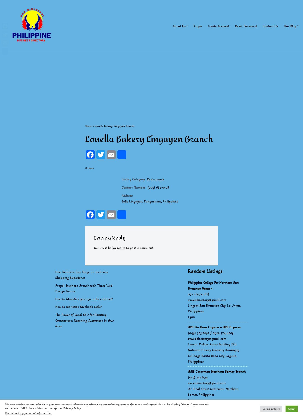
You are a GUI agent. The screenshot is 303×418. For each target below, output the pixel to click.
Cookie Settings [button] (271, 408)
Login (198, 26)
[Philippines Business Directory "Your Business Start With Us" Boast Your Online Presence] (32, 26)
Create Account (218, 26)
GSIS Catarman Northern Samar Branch (217, 372)
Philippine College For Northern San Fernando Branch (213, 285)
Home (88, 126)
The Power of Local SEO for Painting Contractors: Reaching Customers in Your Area (84, 320)
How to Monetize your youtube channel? (84, 299)
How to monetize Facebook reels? (78, 307)
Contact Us (270, 26)
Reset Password (246, 26)
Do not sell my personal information (28, 413)
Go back (89, 168)
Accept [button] (291, 408)
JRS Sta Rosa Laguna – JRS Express (214, 327)
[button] (187, 26)
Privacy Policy (72, 408)
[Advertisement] (151, 81)
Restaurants (155, 179)
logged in (118, 248)
